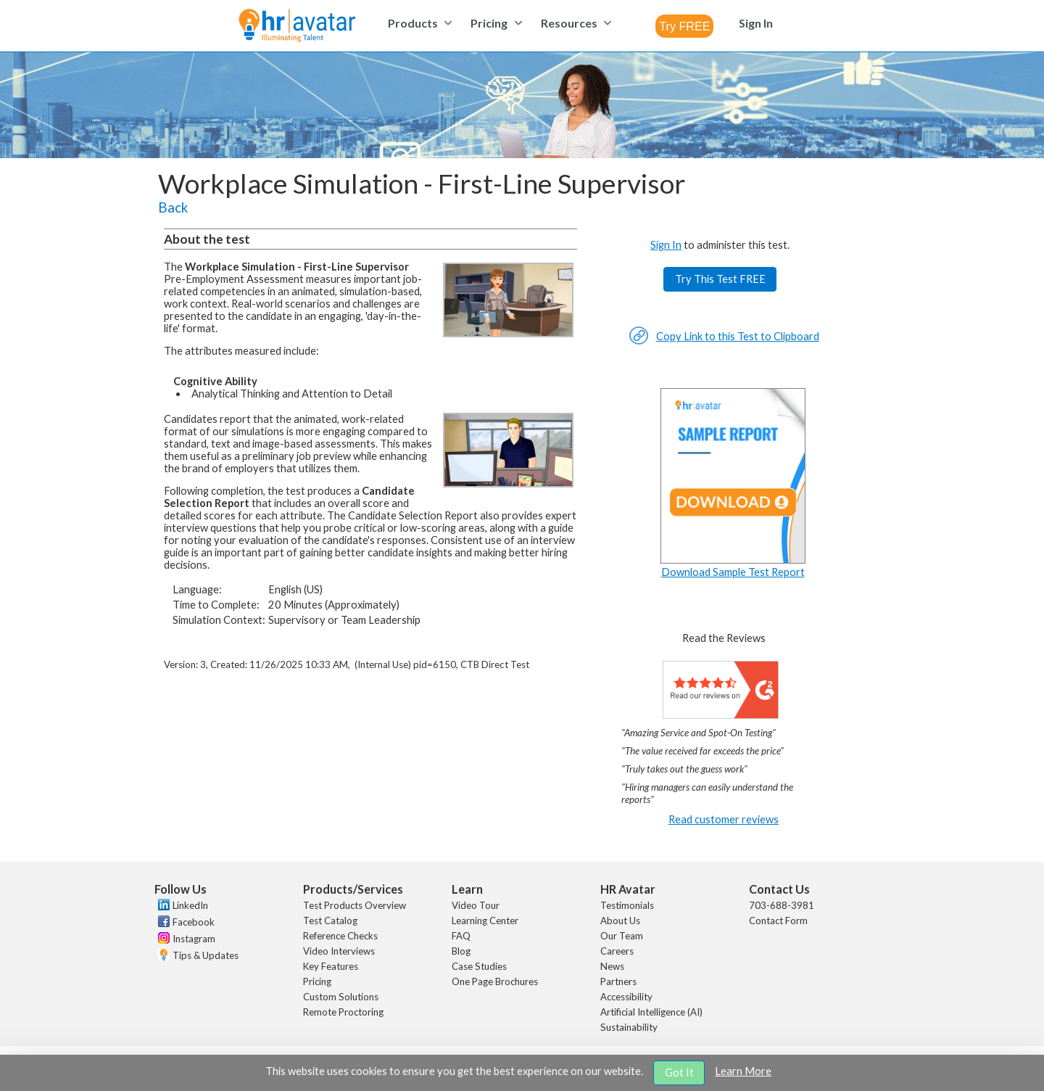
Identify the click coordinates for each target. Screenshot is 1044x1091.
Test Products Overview (354, 905)
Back (173, 207)
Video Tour (476, 905)
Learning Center (485, 920)
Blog (461, 951)
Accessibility (626, 997)
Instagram (194, 938)
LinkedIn (190, 905)
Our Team (621, 936)
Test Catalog (330, 920)
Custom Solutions (340, 997)
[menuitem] (418, 23)
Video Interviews (339, 951)
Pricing (317, 981)
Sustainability (629, 1027)
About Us (620, 920)
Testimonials (627, 905)
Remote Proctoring (343, 1012)
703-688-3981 (781, 905)
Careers (617, 951)
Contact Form (778, 920)
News (612, 966)
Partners (618, 981)
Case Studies (479, 966)
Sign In (666, 245)
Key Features (330, 966)
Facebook (194, 922)
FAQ (461, 936)
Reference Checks (340, 936)
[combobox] (684, 26)
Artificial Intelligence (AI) (651, 1012)
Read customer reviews (723, 819)
